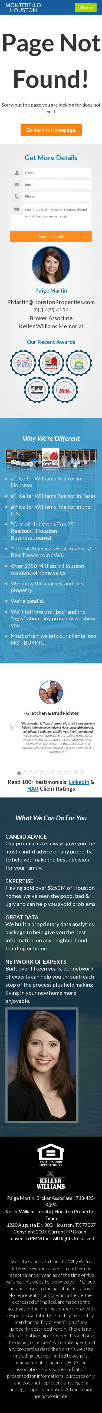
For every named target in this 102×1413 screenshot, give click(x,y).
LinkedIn (79, 782)
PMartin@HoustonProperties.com (51, 301)
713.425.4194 (51, 310)
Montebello (23, 7)
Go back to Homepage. (51, 130)
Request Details (51, 236)
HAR (33, 788)
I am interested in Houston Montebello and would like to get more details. (51, 216)
